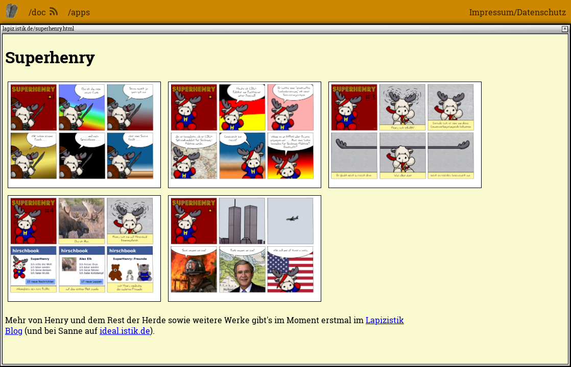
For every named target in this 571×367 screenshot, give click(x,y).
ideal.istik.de (125, 330)
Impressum (491, 12)
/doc (37, 12)
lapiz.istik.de (18, 28)
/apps (79, 12)
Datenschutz (541, 12)
